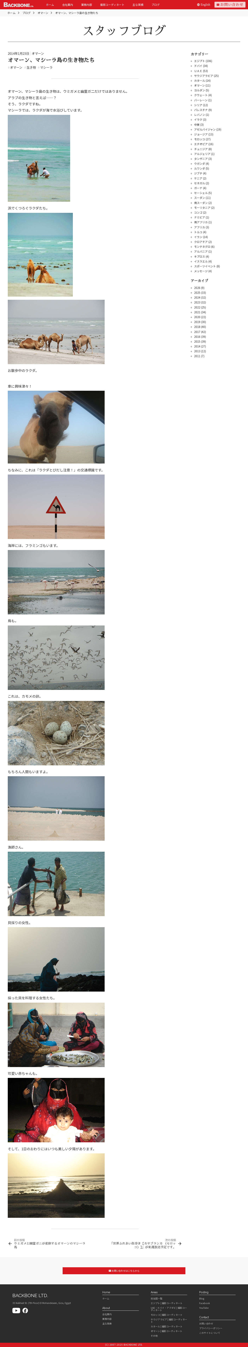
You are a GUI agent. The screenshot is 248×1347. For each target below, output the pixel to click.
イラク (198, 119)
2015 (197, 341)
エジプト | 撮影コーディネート (167, 1303)
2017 (197, 332)
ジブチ (198, 173)
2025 (197, 293)
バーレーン (201, 100)
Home (106, 1292)
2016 (197, 337)
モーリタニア (202, 208)
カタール (199, 80)
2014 (197, 346)
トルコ (198, 232)
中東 (197, 124)
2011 (197, 356)
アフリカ (199, 227)
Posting (203, 1292)
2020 (197, 317)
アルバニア (201, 251)
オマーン (38, 53)
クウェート (201, 95)
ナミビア (199, 217)
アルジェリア (202, 154)
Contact (204, 1317)
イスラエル (201, 261)
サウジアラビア (203, 76)
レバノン (199, 115)
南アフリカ (201, 222)
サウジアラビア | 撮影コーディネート (169, 1320)
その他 (154, 1336)
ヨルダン (199, 90)
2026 (197, 288)
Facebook (204, 1303)
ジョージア (201, 134)
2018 (197, 327)
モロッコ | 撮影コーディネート (167, 1315)
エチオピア (201, 144)
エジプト (199, 61)
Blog (201, 1298)
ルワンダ (199, 168)
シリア (198, 105)
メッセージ (201, 271)
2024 (197, 297)
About (106, 1308)
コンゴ (198, 212)
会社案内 (67, 5)
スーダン (199, 198)
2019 (197, 322)
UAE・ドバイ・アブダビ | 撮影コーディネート (169, 1309)
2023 (197, 302)
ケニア (198, 178)
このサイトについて (209, 1333)
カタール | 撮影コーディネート (167, 1326)
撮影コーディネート (112, 5)
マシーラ (45, 67)
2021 (197, 312)
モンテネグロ (202, 247)
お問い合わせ (230, 4)
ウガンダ (199, 163)
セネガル (199, 183)
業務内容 (86, 5)
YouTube (203, 1308)
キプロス (199, 256)
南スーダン (201, 203)
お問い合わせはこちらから (124, 1270)
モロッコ (199, 139)
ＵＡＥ (198, 71)
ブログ (156, 5)
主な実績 (138, 5)
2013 (197, 351)
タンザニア (201, 159)
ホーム (50, 5)
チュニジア (201, 149)
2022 (197, 307)
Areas (154, 1292)
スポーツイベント (205, 266)
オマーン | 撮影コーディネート (166, 1331)
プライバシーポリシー (210, 1328)
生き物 (30, 67)
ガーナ (198, 188)
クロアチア (201, 242)
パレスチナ (201, 110)
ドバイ (198, 66)
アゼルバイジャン (205, 129)
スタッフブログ (124, 31)
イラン (198, 237)
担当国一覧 (156, 1298)
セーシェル (201, 193)
